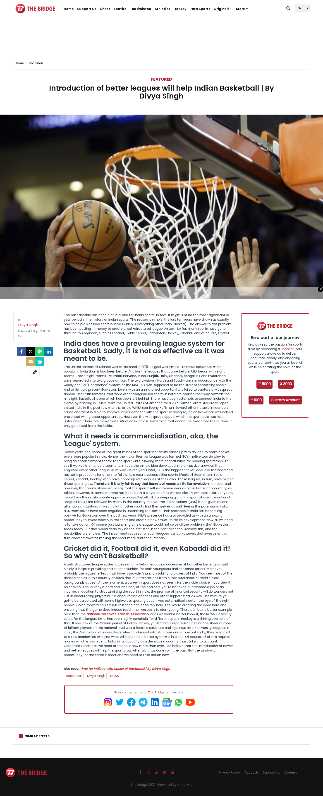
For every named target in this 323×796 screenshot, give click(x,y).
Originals (223, 9)
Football (121, 9)
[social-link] (35, 371)
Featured (161, 79)
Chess (105, 9)
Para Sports (200, 9)
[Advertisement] (161, 43)
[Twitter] (30, 351)
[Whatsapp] (39, 351)
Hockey (180, 9)
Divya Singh (96, 675)
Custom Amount (285, 400)
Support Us (86, 9)
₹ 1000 (256, 400)
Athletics (162, 9)
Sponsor (287, 349)
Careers (291, 772)
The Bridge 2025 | (144, 784)
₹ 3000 (286, 384)
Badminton (141, 9)
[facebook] (21, 351)
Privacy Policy (229, 772)
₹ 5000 (264, 384)
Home (69, 9)
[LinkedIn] (48, 351)
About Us (251, 772)
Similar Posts (37, 736)
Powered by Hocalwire (175, 784)
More (242, 9)
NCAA (114, 675)
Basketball (74, 675)
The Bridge (156, 692)
